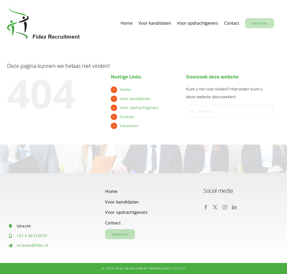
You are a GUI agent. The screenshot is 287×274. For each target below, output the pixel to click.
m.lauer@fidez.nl (32, 245)
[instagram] (224, 207)
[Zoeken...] (229, 111)
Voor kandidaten (135, 98)
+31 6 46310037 (32, 235)
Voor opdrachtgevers (139, 107)
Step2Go (177, 268)
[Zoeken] (192, 111)
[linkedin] (234, 207)
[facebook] (205, 207)
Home (125, 89)
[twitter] (215, 207)
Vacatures (129, 125)
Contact (127, 116)
